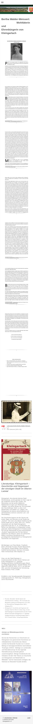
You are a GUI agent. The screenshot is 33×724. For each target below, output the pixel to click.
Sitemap (15, 717)
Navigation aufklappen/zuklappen (16, 2)
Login (28, 717)
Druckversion (7, 717)
